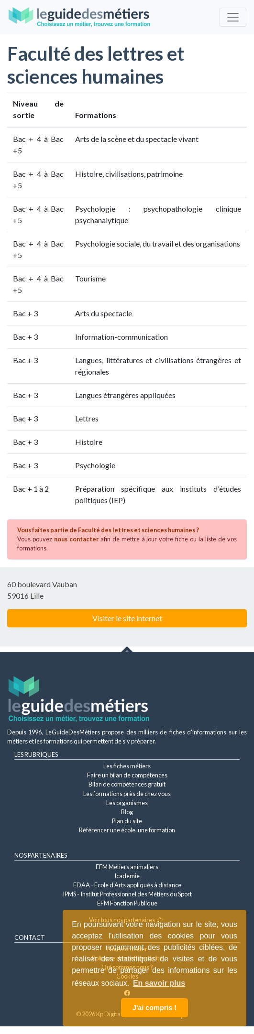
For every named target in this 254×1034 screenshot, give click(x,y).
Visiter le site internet (127, 618)
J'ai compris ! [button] (155, 1008)
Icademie (127, 876)
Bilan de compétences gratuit (127, 784)
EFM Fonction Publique (127, 903)
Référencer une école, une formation (127, 830)
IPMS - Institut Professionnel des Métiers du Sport (127, 894)
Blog (127, 812)
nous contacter (76, 539)
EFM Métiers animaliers (127, 867)
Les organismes (127, 803)
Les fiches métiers (127, 766)
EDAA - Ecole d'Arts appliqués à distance (127, 885)
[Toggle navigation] (233, 17)
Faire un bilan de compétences (127, 775)
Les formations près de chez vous (127, 793)
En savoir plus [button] (159, 983)
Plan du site (127, 821)
